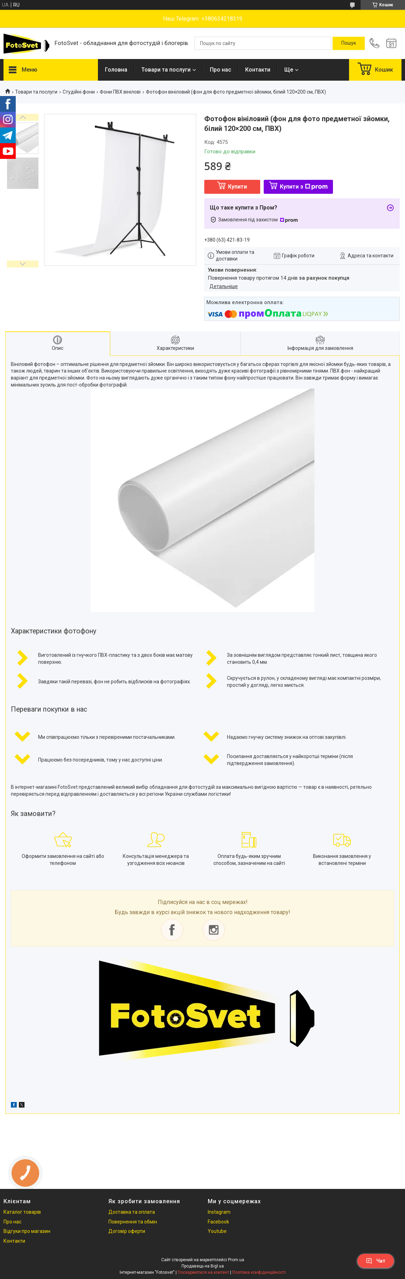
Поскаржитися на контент (203, 1272)
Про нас (220, 69)
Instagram (219, 1212)
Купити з (304, 186)
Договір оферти (126, 1231)
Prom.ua (236, 1259)
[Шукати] (349, 43)
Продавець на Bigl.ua (203, 1266)
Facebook (218, 1222)
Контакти (257, 69)
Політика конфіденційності (259, 1272)
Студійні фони (79, 92)
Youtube (217, 1231)
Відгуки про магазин (26, 1231)
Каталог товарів (22, 1212)
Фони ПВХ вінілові (120, 92)
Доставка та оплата (131, 1212)
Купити (237, 186)
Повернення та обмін (132, 1222)
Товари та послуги (166, 69)
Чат (375, 1261)
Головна (116, 69)
